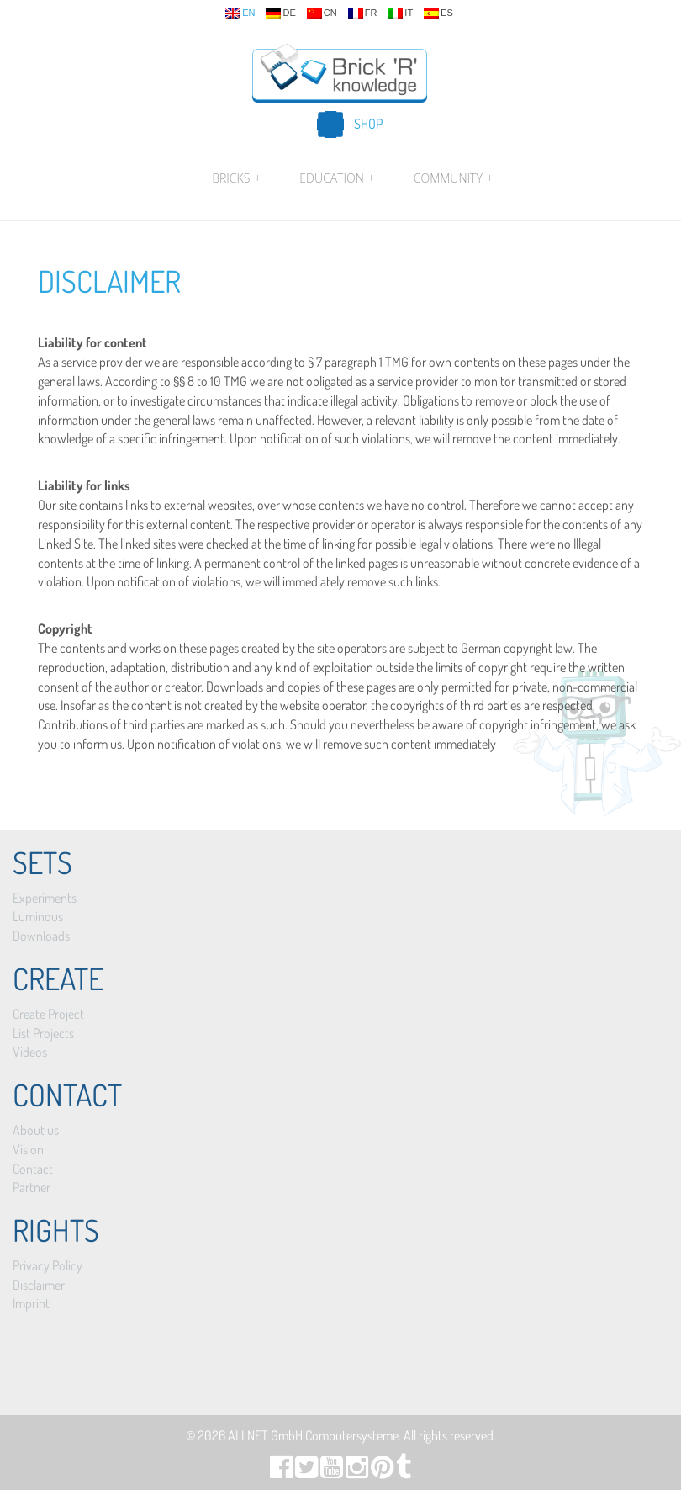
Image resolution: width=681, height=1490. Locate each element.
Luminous (38, 916)
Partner (31, 1187)
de (280, 13)
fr (362, 13)
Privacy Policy (47, 1265)
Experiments (45, 897)
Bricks (236, 178)
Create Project (48, 1013)
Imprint (31, 1303)
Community (451, 178)
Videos (30, 1051)
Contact (33, 1168)
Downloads (41, 935)
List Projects (43, 1033)
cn (322, 13)
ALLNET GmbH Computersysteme (313, 1435)
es (438, 13)
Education (336, 178)
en (240, 13)
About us (36, 1129)
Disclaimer (109, 281)
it (400, 13)
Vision (28, 1149)
